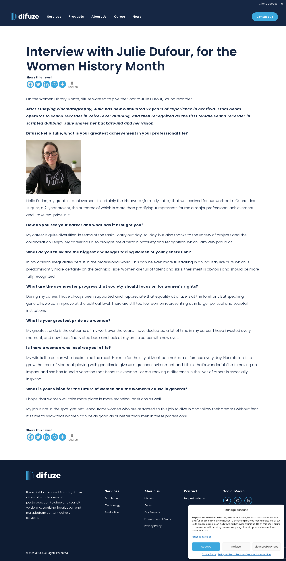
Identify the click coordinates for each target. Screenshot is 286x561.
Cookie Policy (209, 554)
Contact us (265, 17)
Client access (268, 3)
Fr (282, 3)
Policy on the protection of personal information (244, 554)
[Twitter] (38, 84)
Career (119, 16)
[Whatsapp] (54, 84)
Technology (112, 505)
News (137, 16)
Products (76, 16)
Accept (206, 546)
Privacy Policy (153, 526)
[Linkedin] (46, 84)
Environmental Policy (157, 519)
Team (148, 505)
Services (54, 16)
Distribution (112, 498)
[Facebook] (30, 84)
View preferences (266, 546)
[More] (62, 84)
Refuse (236, 546)
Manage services (201, 536)
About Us (99, 16)
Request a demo (194, 498)
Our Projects (152, 512)
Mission (149, 498)
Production (112, 512)
